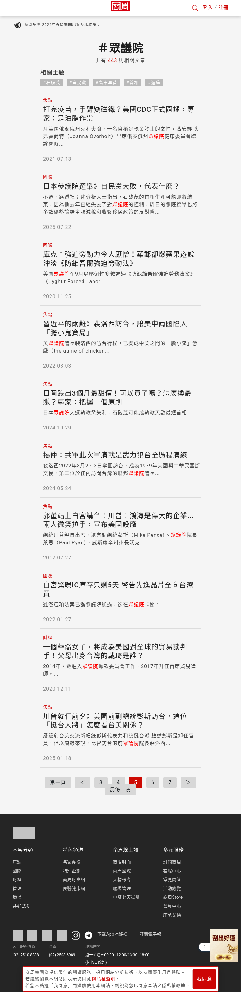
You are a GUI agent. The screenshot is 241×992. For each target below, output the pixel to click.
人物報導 (122, 879)
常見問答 (172, 879)
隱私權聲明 (103, 976)
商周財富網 (74, 879)
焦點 (17, 862)
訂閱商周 (172, 862)
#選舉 (154, 82)
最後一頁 (120, 790)
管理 (17, 888)
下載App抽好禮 (112, 934)
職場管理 (122, 888)
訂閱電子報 (150, 934)
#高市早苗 (106, 82)
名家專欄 (72, 862)
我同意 (204, 977)
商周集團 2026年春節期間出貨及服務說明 (62, 25)
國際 (17, 870)
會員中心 (172, 905)
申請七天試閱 (126, 897)
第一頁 (58, 782)
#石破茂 (51, 82)
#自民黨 (78, 82)
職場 (17, 897)
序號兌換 (172, 914)
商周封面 (122, 862)
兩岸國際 (122, 870)
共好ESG (21, 905)
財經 (17, 879)
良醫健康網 (74, 888)
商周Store (173, 897)
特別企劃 (72, 870)
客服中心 (172, 870)
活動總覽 (172, 888)
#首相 (132, 82)
